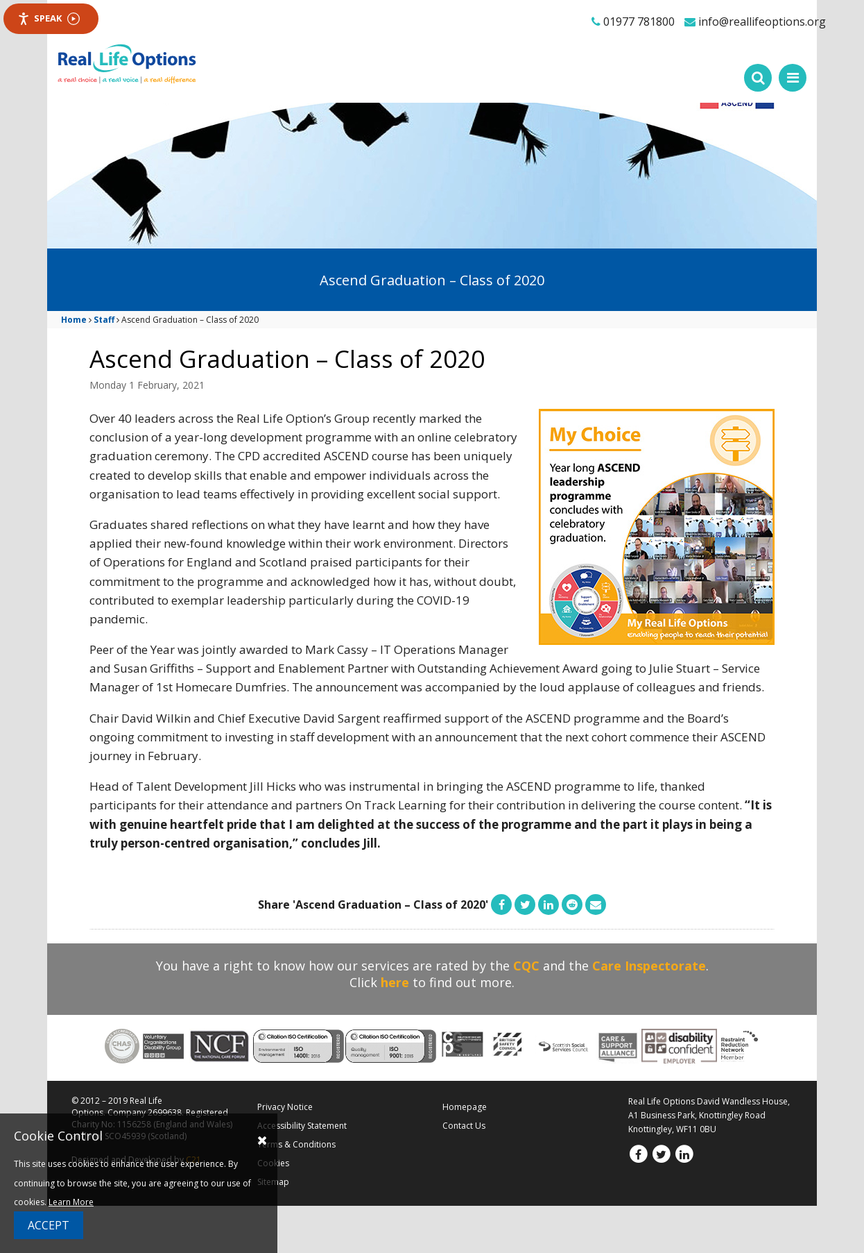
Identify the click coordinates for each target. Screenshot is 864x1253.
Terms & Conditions (296, 1144)
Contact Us (463, 1126)
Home (74, 320)
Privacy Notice (285, 1107)
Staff (104, 320)
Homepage (464, 1107)
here (395, 982)
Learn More (71, 1202)
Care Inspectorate (649, 965)
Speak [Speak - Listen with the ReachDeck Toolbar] (48, 18)
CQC (526, 965)
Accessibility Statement (302, 1126)
